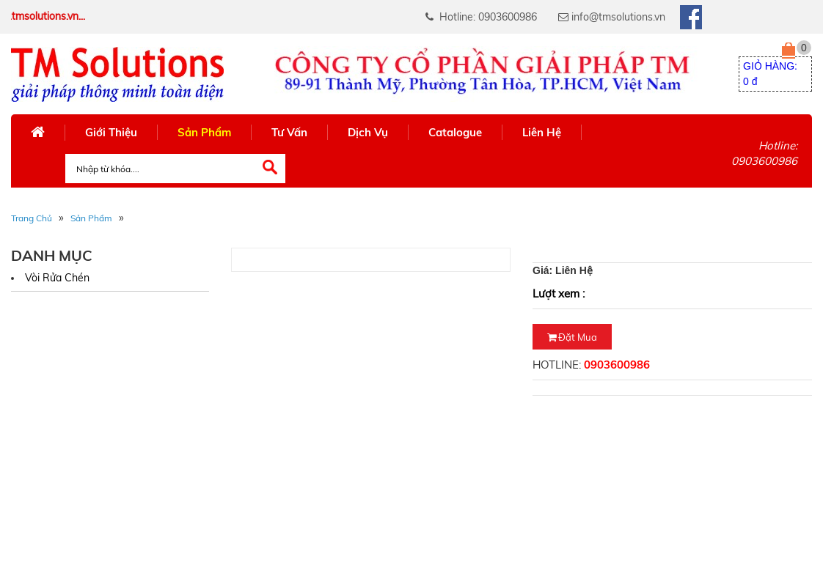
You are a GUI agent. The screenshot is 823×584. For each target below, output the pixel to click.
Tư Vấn (289, 132)
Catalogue (455, 132)
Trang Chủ (31, 217)
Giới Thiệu (111, 132)
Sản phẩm (91, 217)
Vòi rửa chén (57, 277)
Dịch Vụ (368, 132)
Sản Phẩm (204, 132)
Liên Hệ (541, 132)
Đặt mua (572, 337)
